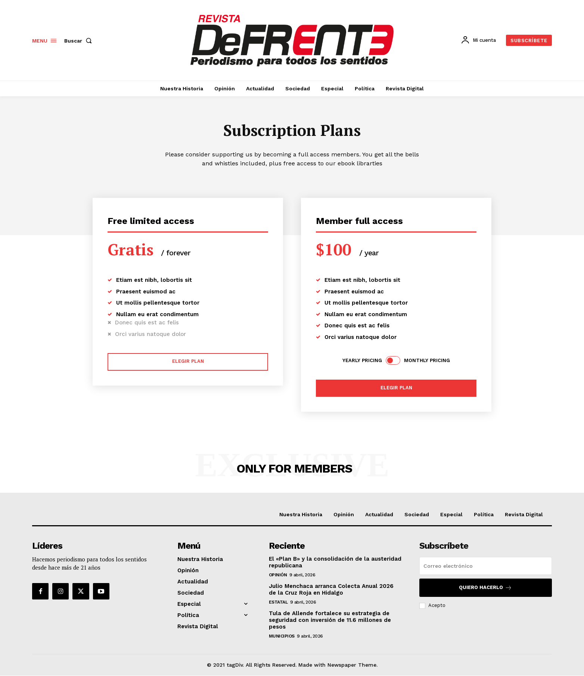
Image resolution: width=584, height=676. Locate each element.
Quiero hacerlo (485, 588)
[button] (79, 41)
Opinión (278, 575)
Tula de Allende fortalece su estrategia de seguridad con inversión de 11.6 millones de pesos (330, 621)
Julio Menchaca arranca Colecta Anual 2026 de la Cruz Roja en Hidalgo (331, 590)
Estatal (278, 602)
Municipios (282, 636)
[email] (485, 567)
